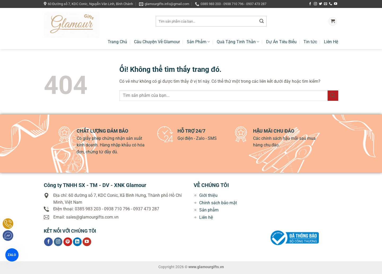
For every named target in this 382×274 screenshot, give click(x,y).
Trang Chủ (117, 41)
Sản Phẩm (198, 41)
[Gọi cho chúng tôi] (330, 4)
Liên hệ (206, 217)
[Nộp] (261, 21)
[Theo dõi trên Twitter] (320, 4)
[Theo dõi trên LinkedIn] (77, 241)
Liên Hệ (331, 41)
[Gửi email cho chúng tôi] (325, 4)
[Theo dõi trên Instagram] (315, 4)
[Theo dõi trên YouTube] (335, 4)
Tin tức (310, 41)
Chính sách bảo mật (218, 202)
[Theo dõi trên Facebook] (310, 4)
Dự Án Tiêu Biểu (281, 41)
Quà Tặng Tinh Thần (238, 41)
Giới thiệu (208, 195)
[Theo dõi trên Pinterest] (67, 241)
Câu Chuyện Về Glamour (157, 41)
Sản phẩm (209, 209)
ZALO (12, 255)
